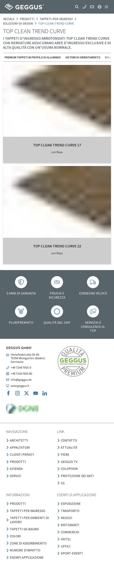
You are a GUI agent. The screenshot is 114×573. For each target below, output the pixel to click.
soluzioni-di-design (18, 23)
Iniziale (9, 19)
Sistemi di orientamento (82, 57)
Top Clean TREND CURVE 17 (57, 145)
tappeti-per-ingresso (56, 19)
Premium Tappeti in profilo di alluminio (33, 57)
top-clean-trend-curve (56, 23)
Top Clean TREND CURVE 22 (57, 246)
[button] (77, 6)
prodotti (27, 19)
